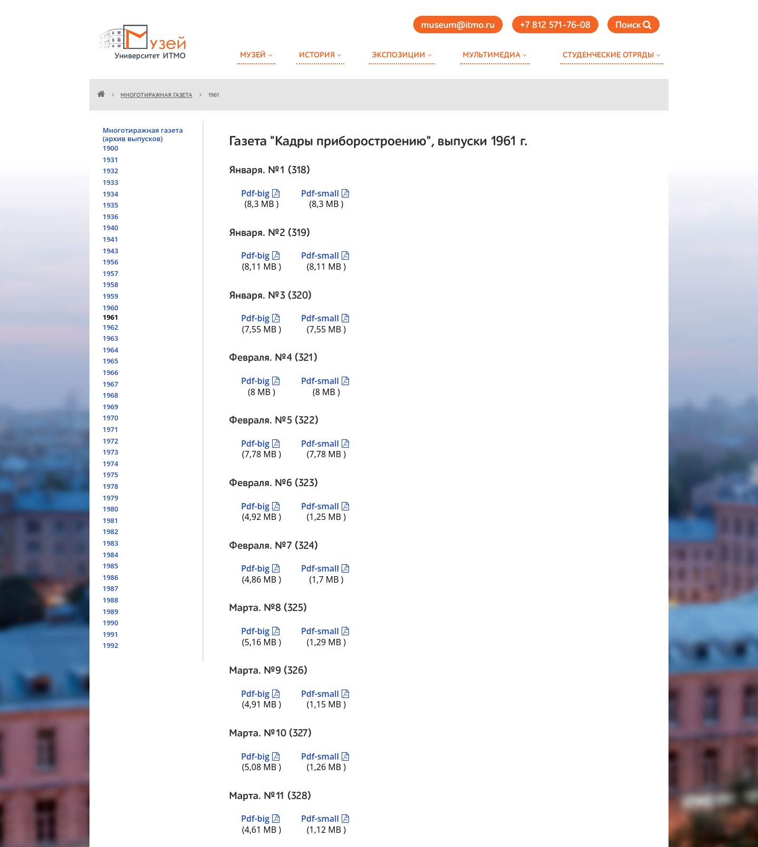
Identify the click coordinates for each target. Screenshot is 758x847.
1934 (110, 194)
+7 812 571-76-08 (555, 25)
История (317, 55)
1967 (110, 384)
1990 (110, 622)
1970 (110, 417)
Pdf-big (255, 193)
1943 (110, 250)
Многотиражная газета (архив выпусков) (143, 134)
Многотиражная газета (156, 96)
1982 (110, 531)
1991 (110, 634)
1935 (110, 205)
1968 (110, 395)
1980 (110, 509)
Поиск (633, 25)
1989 (110, 611)
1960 (110, 307)
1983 (110, 543)
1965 (110, 361)
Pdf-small (320, 193)
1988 (110, 600)
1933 (110, 182)
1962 (110, 327)
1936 (110, 216)
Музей (253, 55)
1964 (110, 349)
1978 (110, 486)
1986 (110, 577)
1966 (110, 372)
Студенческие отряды (608, 55)
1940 (110, 227)
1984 (110, 554)
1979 (110, 498)
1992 (110, 645)
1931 (110, 159)
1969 (110, 406)
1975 (110, 474)
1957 (110, 273)
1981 (110, 520)
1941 (110, 239)
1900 (110, 148)
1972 (110, 441)
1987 (110, 588)
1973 (110, 452)
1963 (110, 338)
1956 (110, 262)
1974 (110, 463)
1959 (110, 296)
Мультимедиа (491, 55)
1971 (110, 429)
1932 (110, 170)
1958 (110, 284)
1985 (110, 565)
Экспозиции (398, 55)
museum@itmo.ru (458, 25)
